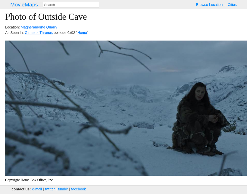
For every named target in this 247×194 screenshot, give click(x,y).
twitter (50, 189)
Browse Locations (210, 5)
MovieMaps (24, 4)
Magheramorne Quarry (39, 27)
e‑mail (37, 189)
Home (82, 33)
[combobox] (71, 5)
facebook (78, 189)
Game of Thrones (39, 33)
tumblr (63, 189)
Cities (232, 5)
